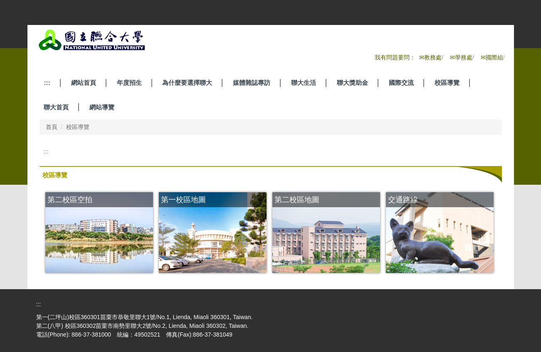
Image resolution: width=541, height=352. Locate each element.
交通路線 (403, 199)
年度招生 (129, 82)
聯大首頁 (56, 107)
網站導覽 (101, 107)
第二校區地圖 (296, 199)
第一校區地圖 (183, 199)
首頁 (51, 127)
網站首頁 (83, 82)
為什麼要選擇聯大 (187, 82)
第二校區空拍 (69, 199)
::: (47, 82)
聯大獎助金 (352, 82)
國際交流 (401, 82)
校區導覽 (447, 82)
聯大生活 (303, 82)
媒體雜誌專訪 (251, 82)
